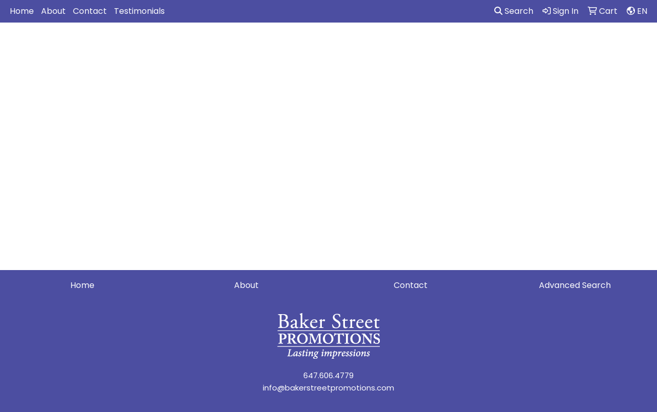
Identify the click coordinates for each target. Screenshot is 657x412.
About (53, 11)
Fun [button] (370, 45)
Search (513, 11)
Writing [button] (589, 45)
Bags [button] (277, 45)
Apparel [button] (187, 45)
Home (22, 11)
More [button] (631, 45)
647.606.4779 (328, 375)
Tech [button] (548, 45)
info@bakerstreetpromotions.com (328, 387)
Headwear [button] (415, 45)
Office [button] (508, 45)
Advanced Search (575, 285)
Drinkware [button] (325, 45)
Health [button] (466, 45)
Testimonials (139, 11)
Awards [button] (236, 45)
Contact (90, 11)
